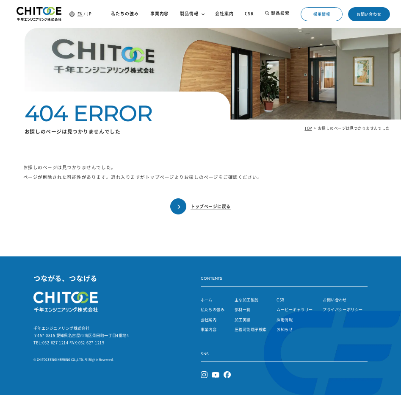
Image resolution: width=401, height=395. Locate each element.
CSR (280, 300)
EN (80, 14)
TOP (308, 128)
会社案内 (209, 320)
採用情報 (321, 14)
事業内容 (209, 329)
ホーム (207, 300)
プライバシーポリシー (343, 309)
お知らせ (285, 329)
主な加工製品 (247, 300)
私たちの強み (213, 309)
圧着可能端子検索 (251, 329)
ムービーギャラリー (295, 309)
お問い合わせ (369, 14)
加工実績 (243, 320)
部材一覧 (243, 309)
